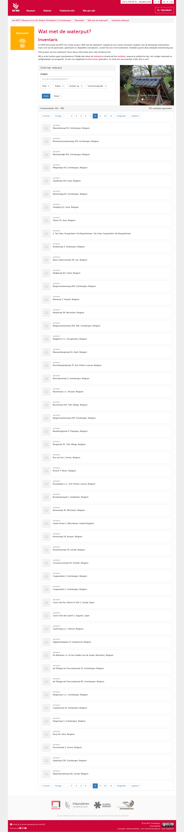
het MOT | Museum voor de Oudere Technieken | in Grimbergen (41, 20)
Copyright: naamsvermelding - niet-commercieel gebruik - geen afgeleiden (145, 829)
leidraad (97, 56)
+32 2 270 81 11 (129, 2)
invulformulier (91, 59)
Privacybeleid (155, 826)
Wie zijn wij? (89, 10)
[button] (124, 85)
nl (164, 2)
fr (167, 2)
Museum (30, 10)
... (66, 116)
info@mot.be (145, 2)
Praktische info (67, 10)
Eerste (46, 116)
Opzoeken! (164, 10)
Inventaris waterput (120, 20)
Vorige (57, 116)
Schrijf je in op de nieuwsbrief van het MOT (27, 824)
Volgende (122, 116)
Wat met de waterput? (98, 20)
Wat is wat (143, 59)
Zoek (46, 96)
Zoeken (43, 74)
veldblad (121, 56)
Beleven (47, 10)
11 (111, 116)
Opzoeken (79, 20)
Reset (56, 96)
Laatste (135, 116)
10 (105, 116)
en (171, 2)
